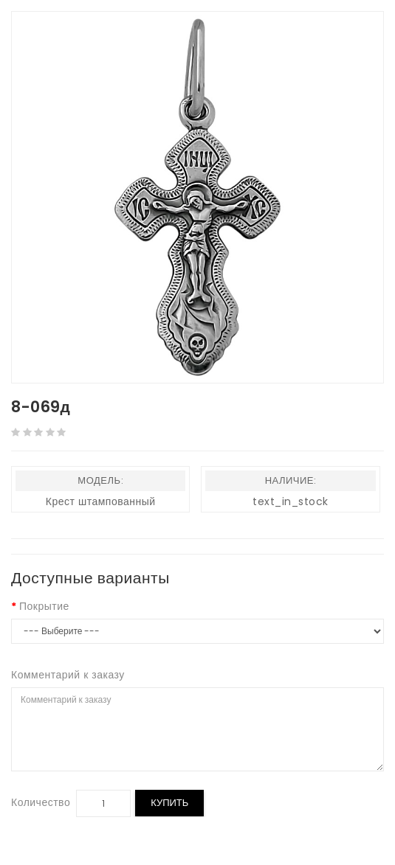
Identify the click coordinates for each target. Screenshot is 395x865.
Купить (169, 803)
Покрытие (44, 606)
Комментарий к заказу (68, 674)
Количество (40, 802)
